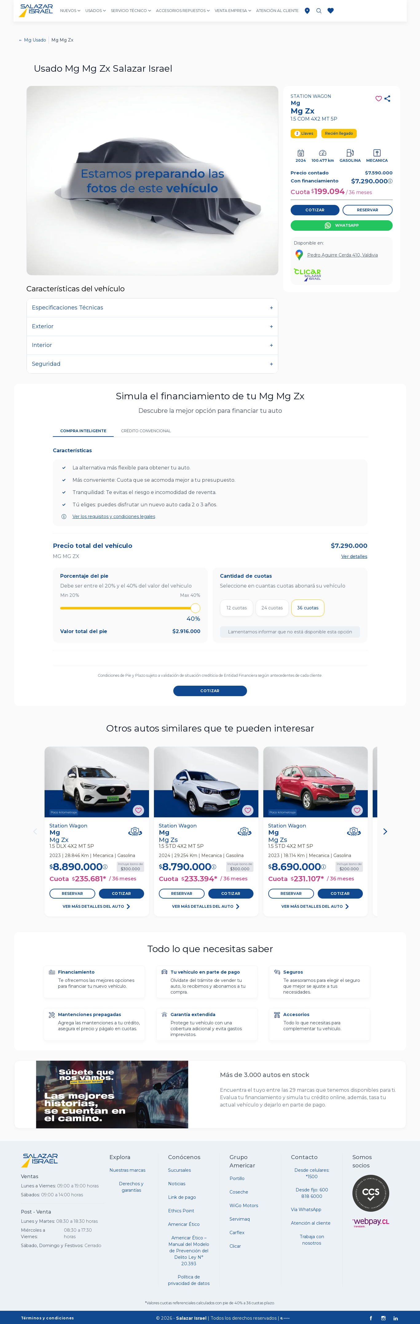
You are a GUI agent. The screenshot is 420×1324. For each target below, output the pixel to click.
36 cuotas (308, 608)
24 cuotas (272, 608)
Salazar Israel (191, 1318)
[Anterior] (35, 831)
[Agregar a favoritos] (138, 810)
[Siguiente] (385, 831)
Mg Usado (35, 40)
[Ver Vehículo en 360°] (135, 831)
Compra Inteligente (83, 431)
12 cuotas (236, 608)
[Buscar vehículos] (318, 10)
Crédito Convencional (146, 431)
